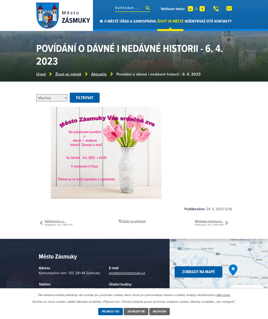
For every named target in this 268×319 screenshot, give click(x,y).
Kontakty (223, 21)
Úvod (101, 24)
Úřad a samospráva (138, 21)
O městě (111, 21)
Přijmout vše (110, 311)
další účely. (223, 295)
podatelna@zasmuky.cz (127, 272)
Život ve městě (170, 21)
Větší (202, 8)
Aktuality (99, 74)
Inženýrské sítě (199, 21)
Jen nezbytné (136, 311)
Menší (190, 8)
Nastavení (159, 311)
